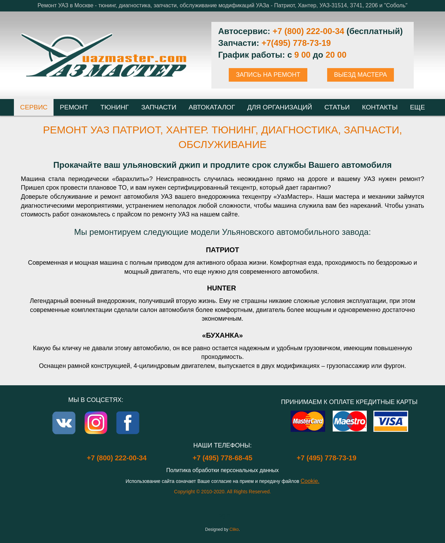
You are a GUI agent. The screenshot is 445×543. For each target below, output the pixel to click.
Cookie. (310, 481)
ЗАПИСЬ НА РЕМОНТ (268, 74)
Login (222, 515)
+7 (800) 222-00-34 (308, 31)
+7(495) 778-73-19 (296, 43)
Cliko (234, 529)
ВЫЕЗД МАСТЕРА (360, 74)
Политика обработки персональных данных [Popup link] (222, 470)
